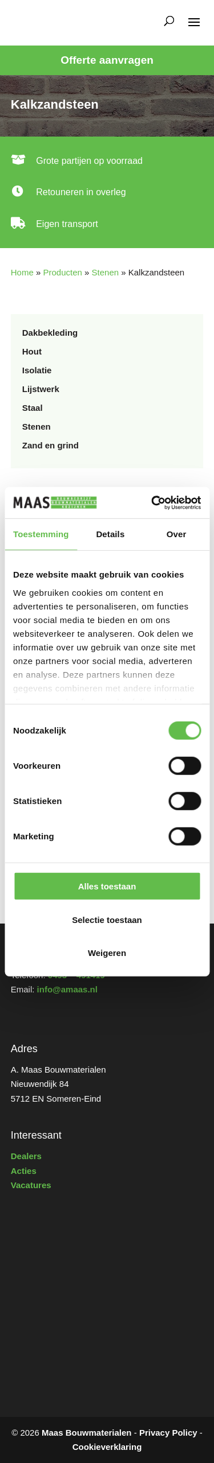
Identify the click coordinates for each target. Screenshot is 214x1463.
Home (22, 272)
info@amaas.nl (67, 989)
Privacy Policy (168, 1432)
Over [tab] (177, 534)
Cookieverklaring (107, 1447)
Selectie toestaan (107, 919)
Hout (32, 351)
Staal (32, 408)
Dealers (26, 1156)
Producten (62, 272)
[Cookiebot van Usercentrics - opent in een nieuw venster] (152, 502)
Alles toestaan (107, 886)
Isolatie (37, 370)
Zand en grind (50, 445)
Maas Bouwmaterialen (87, 1432)
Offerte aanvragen (107, 60)
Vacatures (31, 1185)
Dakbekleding (50, 332)
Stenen (105, 272)
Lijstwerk (40, 389)
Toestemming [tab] (41, 534)
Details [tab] (110, 534)
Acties (24, 1171)
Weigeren (107, 953)
